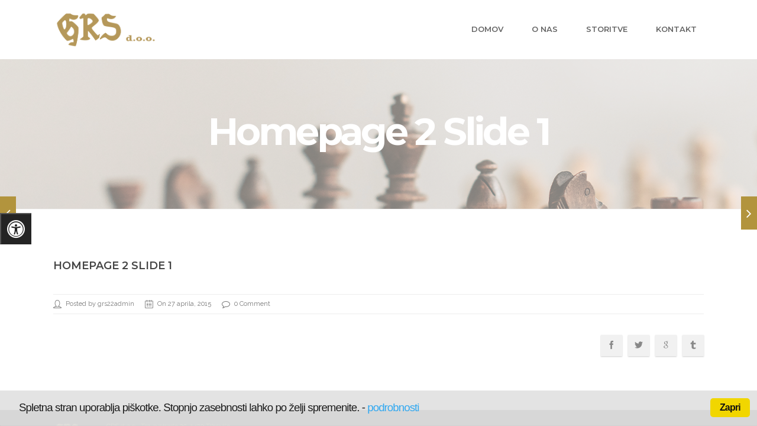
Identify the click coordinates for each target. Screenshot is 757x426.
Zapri (730, 407)
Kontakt (676, 29)
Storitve (606, 29)
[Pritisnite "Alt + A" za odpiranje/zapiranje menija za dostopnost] (15, 228)
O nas (545, 29)
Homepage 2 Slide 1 (112, 236)
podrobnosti (393, 407)
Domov (487, 29)
